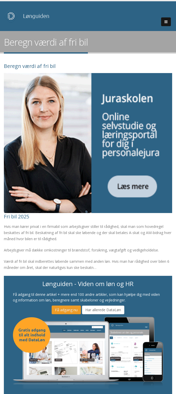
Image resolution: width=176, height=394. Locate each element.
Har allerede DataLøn (103, 309)
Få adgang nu (66, 309)
